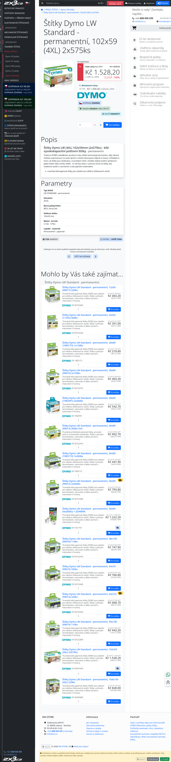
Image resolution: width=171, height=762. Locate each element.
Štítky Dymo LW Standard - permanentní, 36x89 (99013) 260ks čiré (88, 427)
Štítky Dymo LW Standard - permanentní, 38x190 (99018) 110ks (89, 540)
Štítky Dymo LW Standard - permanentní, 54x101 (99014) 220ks (89, 595)
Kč (100, 3)
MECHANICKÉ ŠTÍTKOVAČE (20, 32)
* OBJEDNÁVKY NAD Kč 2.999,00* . (22, 102)
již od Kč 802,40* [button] (114, 432)
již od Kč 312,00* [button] (114, 321)
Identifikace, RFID (138, 737)
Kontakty (69, 731)
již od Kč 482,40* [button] (114, 404)
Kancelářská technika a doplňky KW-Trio (147, 734)
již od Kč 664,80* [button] (114, 545)
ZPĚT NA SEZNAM (82, 256)
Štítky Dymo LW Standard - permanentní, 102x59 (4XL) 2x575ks (89, 651)
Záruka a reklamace (95, 734)
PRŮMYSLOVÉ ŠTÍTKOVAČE (20, 37)
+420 (18, 751)
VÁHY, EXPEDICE (15, 80)
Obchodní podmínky (95, 725)
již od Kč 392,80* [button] (114, 459)
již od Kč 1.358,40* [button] (114, 655)
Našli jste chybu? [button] (81, 746)
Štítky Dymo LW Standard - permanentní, (72, 282)
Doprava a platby (93, 728)
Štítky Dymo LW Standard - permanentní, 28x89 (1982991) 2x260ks (88, 399)
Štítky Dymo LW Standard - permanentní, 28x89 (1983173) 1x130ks (88, 344)
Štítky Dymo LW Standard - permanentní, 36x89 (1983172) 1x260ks (88, 455)
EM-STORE (63, 746)
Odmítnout (153, 759)
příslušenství (15, 27)
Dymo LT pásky (16, 71)
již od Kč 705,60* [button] (114, 487)
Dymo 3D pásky (16, 56)
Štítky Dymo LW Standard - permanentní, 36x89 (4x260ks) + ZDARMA (88, 510)
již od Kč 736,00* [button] (114, 686)
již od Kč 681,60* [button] (114, 572)
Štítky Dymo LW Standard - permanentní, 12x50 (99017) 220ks (88, 289)
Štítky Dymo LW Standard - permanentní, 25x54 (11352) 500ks (88, 316)
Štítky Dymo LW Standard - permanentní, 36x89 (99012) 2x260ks (88, 482)
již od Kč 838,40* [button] (114, 628)
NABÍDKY (50, 239)
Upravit (141, 759)
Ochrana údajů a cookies (97, 731)
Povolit (164, 759)
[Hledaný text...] (71, 3)
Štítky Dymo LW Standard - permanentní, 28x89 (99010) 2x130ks (88, 372)
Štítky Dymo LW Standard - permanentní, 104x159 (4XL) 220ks (90, 681)
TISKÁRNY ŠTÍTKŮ (16, 46)
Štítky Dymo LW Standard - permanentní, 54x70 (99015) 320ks (88, 568)
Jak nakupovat (92, 722)
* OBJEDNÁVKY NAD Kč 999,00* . (22, 89)
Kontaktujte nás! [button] (162, 21)
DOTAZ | (111, 239)
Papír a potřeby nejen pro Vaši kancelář (147, 722)
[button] (96, 89)
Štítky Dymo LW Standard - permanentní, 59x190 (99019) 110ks (89, 623)
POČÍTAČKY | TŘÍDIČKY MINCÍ (21, 18)
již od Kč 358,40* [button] (114, 293)
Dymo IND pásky (16, 66)
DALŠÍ (111, 114)
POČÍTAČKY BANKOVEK (18, 13)
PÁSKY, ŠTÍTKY (22, 51)
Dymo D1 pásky (16, 61)
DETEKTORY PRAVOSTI (18, 8)
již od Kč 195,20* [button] (114, 349)
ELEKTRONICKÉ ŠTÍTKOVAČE (20, 23)
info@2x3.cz (15, 754)
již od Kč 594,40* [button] (114, 600)
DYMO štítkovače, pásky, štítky (143, 725)
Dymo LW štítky (16, 75)
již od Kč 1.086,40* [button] (114, 515)
